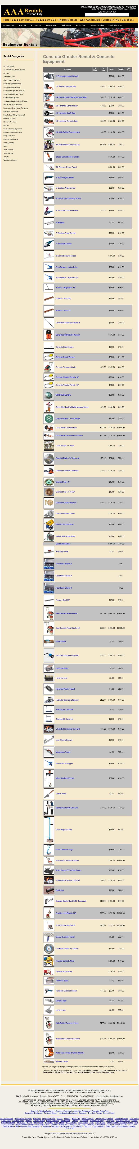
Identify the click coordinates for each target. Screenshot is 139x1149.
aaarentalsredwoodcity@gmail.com (109, 1096)
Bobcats (67, 1119)
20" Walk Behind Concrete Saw (68, 145)
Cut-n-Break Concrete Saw (66, 428)
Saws (5, 146)
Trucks (109, 1124)
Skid (17, 1126)
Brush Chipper (108, 1113)
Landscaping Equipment (68, 1113)
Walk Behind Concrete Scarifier (68, 1039)
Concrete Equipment (64, 1111)
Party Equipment (9, 136)
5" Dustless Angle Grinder (65, 188)
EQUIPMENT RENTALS (44, 1091)
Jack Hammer (116, 25)
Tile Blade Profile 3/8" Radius (67, 949)
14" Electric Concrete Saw (66, 87)
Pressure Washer (50, 1113)
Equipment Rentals (23, 20)
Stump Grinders (22, 1124)
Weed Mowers (8, 1126)
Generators (21, 1122)
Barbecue (83, 1113)
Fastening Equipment (10, 111)
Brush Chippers (88, 1119)
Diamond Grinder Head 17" (66, 503)
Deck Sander (59, 1122)
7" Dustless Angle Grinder (65, 233)
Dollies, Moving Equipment (12, 104)
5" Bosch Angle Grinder (65, 178)
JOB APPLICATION (61, 1092)
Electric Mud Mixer (63, 544)
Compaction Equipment (11, 87)
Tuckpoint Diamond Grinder (66, 991)
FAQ (96, 1091)
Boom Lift (34, 1111)
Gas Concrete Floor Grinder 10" (68, 628)
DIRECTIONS (105, 1091)
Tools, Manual (8, 153)
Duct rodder (134, 1119)
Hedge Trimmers (52, 1121)
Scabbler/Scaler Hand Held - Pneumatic (71, 901)
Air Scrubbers (66, 1126)
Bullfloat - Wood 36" (63, 298)
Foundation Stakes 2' (64, 564)
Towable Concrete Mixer (65, 961)
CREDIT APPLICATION (43, 1092)
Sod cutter (55, 1126)
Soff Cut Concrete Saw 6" (65, 925)
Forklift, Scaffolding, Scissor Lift (14, 115)
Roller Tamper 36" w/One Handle (68, 870)
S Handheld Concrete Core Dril (68, 880)
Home (6, 20)
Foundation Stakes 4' (64, 588)
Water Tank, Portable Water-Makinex (70, 1053)
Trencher (91, 1113)
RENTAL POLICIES (77, 1092)
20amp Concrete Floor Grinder (67, 157)
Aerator (60, 1119)
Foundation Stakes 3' (64, 576)
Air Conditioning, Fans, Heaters (14, 70)
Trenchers (91, 1124)
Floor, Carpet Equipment (11, 80)
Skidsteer (66, 25)
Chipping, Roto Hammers (12, 84)
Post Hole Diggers (123, 1121)
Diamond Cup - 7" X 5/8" (65, 492)
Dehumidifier (65, 1121)
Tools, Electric (8, 150)
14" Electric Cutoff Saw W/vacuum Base (71, 97)
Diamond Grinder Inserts (65, 513)
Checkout (131, 7)
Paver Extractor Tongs (64, 850)
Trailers (6, 157)
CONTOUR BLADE (63, 395)
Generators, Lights (9, 118)
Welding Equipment (10, 160)
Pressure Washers (8, 1122)
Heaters (29, 1121)
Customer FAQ (111, 20)
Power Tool (104, 1111)
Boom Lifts (76, 1119)
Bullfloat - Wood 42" (63, 311)
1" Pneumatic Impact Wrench (67, 76)
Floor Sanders (71, 1122)
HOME (31, 1091)
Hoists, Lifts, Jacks (9, 122)
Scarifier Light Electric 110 (66, 913)
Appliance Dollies (49, 1119)
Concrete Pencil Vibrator (65, 357)
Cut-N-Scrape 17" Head (65, 446)
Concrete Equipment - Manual (13, 91)
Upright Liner (61, 1010)
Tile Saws (40, 1124)
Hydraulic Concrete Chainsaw (67, 700)
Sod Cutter (133, 1124)
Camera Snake (39, 1121)
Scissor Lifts (80, 1124)
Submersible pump (97, 1121)
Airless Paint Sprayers (23, 1119)
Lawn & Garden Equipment (12, 129)
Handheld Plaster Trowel (65, 689)
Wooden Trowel (62, 1062)
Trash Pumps (100, 1122)
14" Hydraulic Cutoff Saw (65, 113)
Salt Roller (60, 890)
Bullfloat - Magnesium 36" (65, 288)
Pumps (29, 1122)
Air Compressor (8, 66)
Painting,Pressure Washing (12, 132)
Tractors (54, 1124)
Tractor (99, 1113)
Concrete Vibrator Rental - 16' (67, 385)
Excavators (84, 1121)
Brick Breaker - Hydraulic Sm (67, 278)
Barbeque (37, 1119)
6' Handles (60, 223)
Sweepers (46, 1126)
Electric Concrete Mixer (65, 524)
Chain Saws (6, 1121)
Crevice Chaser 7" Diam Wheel (68, 419)
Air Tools (6, 73)
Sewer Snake (97, 25)
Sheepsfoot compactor (126, 1126)
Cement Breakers (121, 1119)
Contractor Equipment (11, 97)
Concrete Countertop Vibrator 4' (68, 323)
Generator (51, 25)
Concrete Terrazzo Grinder (66, 367)
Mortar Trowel (61, 794)
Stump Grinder (98, 1126)
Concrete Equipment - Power (13, 94)
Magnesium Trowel (63, 752)
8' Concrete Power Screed (66, 256)
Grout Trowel (61, 641)
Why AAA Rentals (90, 20)
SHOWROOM (78, 1091)
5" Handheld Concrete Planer (67, 211)
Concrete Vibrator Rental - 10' (67, 377)
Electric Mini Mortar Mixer (65, 536)
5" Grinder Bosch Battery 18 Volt (68, 198)
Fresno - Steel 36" (63, 600)
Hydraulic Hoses (68, 20)
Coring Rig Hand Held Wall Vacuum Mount (72, 407)
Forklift (22, 25)
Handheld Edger (62, 668)
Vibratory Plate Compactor (30, 1126)
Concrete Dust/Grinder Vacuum (68, 335)
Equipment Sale (47, 20)
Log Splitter (110, 1121)
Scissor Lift (8, 25)
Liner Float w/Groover (64, 740)
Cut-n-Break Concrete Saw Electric (69, 436)
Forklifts (134, 1121)
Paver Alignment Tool (64, 830)
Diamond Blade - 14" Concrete (67, 458)
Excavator (36, 25)
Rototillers (49, 1122)
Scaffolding (63, 1124)
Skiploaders (100, 1124)
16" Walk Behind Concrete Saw (68, 132)
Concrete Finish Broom (64, 347)
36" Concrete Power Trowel (66, 167)
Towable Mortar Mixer (64, 972)
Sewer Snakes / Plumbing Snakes (120, 1122)
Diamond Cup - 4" (62, 482)
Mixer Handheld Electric (65, 778)
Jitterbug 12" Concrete (64, 709)
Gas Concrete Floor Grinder (66, 613)
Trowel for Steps (62, 981)
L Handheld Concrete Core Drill (68, 729)
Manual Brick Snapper (64, 763)
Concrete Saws (18, 1121)
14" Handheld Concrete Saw (67, 106)
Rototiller (80, 25)
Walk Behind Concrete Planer (67, 1023)
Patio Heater (38, 1122)
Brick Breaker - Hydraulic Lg (66, 267)
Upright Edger (61, 1001)
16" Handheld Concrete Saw (67, 121)
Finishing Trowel (62, 551)
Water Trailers (111, 1126)
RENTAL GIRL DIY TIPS (95, 1092)
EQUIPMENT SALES (63, 1091)
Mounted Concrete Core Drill (67, 808)
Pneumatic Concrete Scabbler (67, 861)
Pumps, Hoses (8, 143)
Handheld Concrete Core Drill (67, 655)
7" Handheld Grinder (63, 244)
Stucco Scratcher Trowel (65, 937)
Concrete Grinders (120, 1124)
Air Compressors (6, 1119)
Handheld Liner (62, 678)
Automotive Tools (9, 77)
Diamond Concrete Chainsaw (67, 471)
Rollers (32, 1124)
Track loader (77, 1126)
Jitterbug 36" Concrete (64, 719)
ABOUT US (89, 1091)
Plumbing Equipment (10, 139)
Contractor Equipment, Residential (15, 101)
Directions (128, 20)
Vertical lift (70, 1128)
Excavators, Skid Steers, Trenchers (15, 108)
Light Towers (83, 1122)
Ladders (6, 125)
